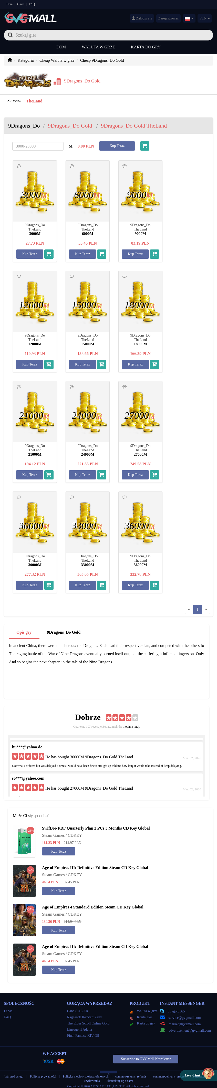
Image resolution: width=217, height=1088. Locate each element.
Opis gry (24, 629)
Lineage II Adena (79, 1026)
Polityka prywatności (43, 1073)
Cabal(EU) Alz (78, 1008)
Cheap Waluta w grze (57, 60)
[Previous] (189, 606)
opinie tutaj (132, 723)
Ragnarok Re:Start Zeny (84, 1014)
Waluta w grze (98, 47)
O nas (20, 4)
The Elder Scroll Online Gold (88, 1020)
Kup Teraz (117, 143)
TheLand (34, 98)
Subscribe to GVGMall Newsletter (146, 1056)
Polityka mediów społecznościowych (86, 1073)
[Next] (206, 606)
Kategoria (25, 60)
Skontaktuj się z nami (120, 1078)
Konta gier (141, 1014)
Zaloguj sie (142, 18)
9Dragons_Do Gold (63, 629)
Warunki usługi (14, 1073)
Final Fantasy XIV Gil (83, 1032)
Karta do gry (146, 47)
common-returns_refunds (130, 1073)
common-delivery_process (169, 1073)
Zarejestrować (168, 18)
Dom (9, 4)
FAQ (32, 4)
